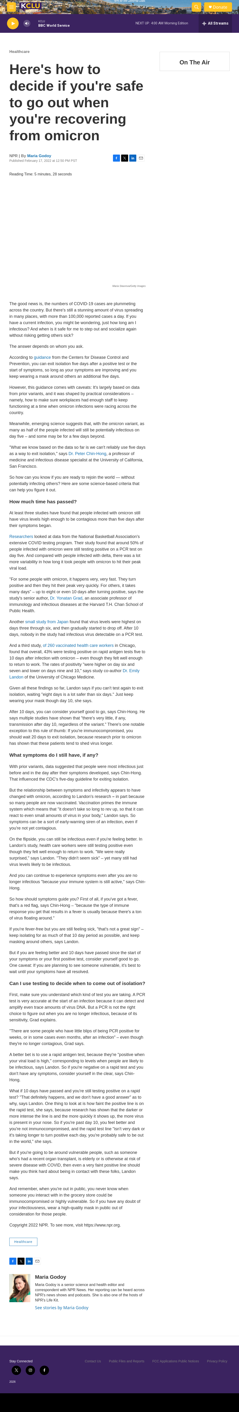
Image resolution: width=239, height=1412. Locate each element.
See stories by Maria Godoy (61, 1307)
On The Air (194, 76)
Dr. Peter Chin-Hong (86, 453)
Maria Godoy (39, 156)
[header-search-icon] (196, 7)
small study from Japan (46, 621)
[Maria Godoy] (19, 1288)
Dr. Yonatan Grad (66, 598)
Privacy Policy (217, 1361)
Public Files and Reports (126, 1361)
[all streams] (215, 23)
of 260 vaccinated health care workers (78, 645)
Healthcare (19, 51)
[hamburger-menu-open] (11, 7)
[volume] (27, 23)
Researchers (21, 536)
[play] (13, 23)
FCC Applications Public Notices (175, 1361)
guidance (42, 357)
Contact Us (93, 1361)
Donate (220, 7)
